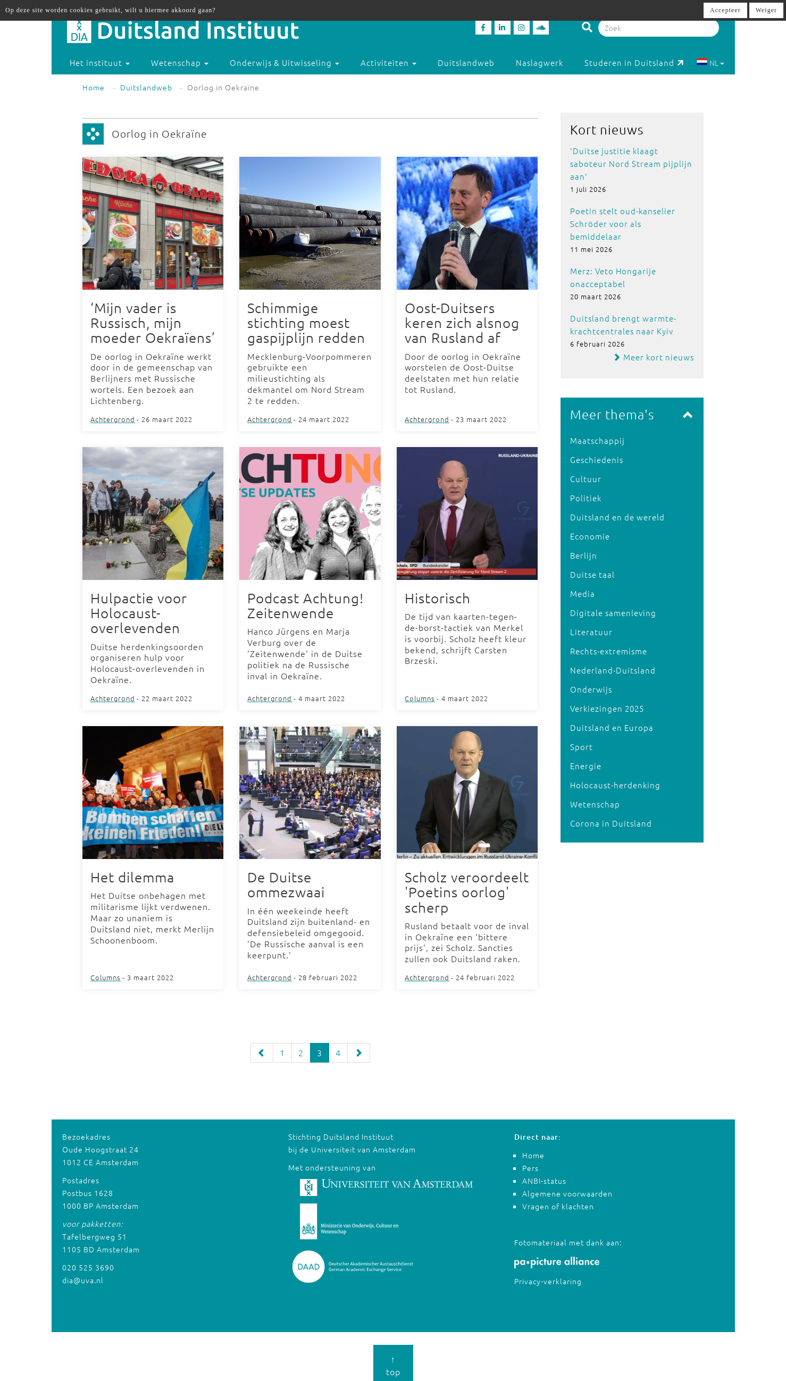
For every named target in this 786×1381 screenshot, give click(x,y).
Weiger (766, 10)
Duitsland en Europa (612, 727)
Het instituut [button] (100, 62)
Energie (585, 765)
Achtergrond (112, 418)
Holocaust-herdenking (615, 784)
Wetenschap (595, 804)
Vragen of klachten (558, 1202)
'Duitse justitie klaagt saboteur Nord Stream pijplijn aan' (631, 163)
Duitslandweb (466, 62)
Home (93, 87)
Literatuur (591, 631)
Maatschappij (597, 440)
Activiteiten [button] (388, 62)
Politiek (585, 497)
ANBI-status (544, 1177)
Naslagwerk (539, 62)
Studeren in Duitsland (634, 62)
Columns (420, 695)
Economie (590, 536)
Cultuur (585, 478)
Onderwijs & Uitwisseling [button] (284, 62)
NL (710, 62)
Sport (581, 746)
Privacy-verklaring (548, 1276)
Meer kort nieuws (653, 357)
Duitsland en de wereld (617, 517)
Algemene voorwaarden (567, 1189)
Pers (530, 1164)
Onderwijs (591, 689)
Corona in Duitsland (611, 823)
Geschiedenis (596, 459)
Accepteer (725, 10)
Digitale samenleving (613, 612)
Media (582, 593)
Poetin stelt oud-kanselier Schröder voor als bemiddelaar (622, 223)
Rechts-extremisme (608, 650)
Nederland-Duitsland (613, 670)
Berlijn (583, 555)
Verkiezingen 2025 (607, 708)
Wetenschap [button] (179, 62)
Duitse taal (592, 574)
